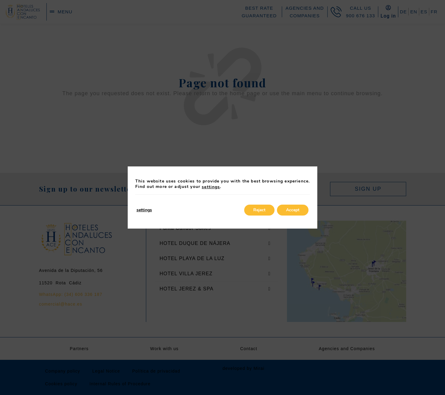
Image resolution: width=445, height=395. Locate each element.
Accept (292, 210)
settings (211, 187)
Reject (259, 210)
